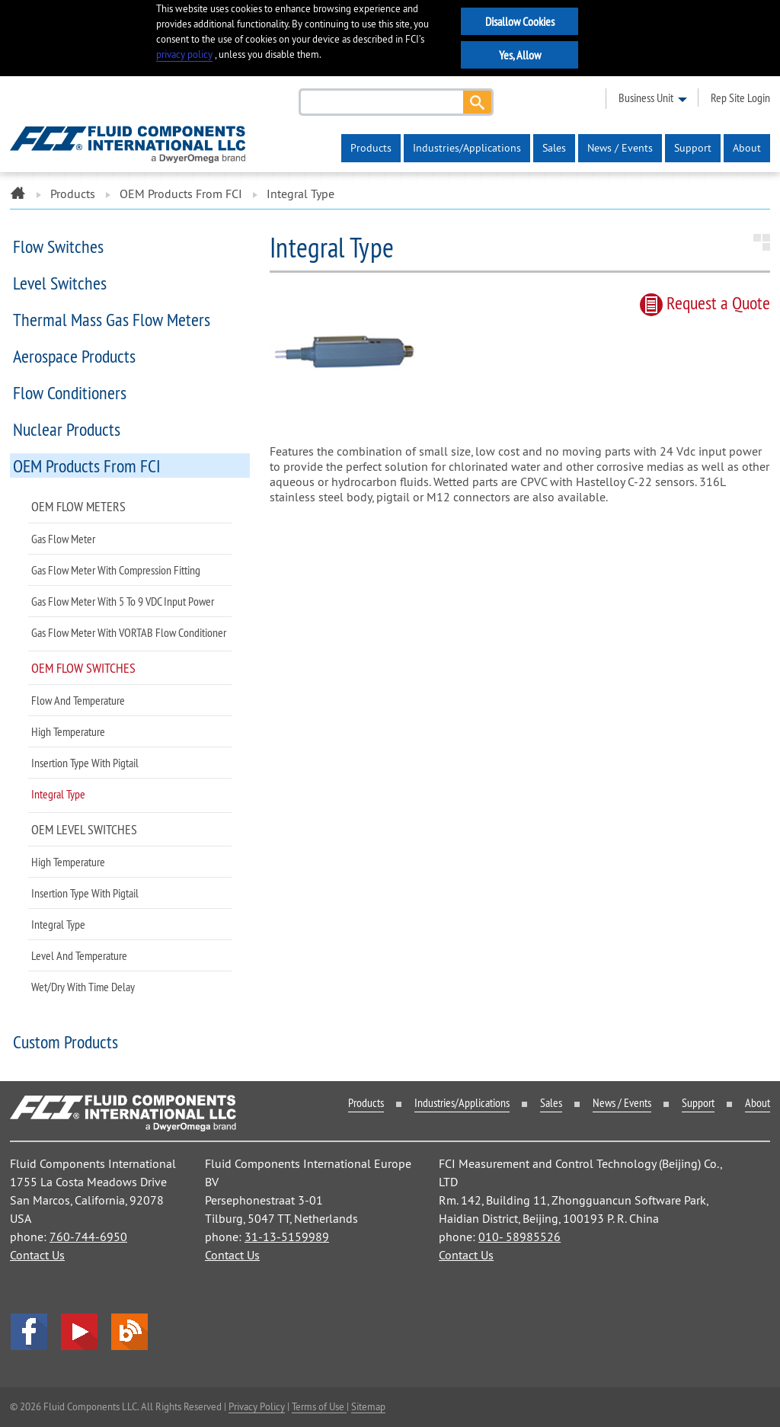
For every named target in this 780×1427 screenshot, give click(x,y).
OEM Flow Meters (78, 506)
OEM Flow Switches (83, 668)
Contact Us (37, 1254)
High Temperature (68, 731)
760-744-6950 (88, 1236)
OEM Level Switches (84, 829)
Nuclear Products (66, 429)
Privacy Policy (257, 1406)
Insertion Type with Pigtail (85, 762)
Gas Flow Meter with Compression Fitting (115, 570)
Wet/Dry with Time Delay (83, 986)
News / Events (620, 148)
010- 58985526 (519, 1236)
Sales (554, 148)
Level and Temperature (79, 955)
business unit (646, 97)
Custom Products (65, 1041)
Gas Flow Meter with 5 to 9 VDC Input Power (122, 601)
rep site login (740, 97)
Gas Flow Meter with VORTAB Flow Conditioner (128, 632)
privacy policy (184, 54)
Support (692, 148)
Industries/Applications (467, 148)
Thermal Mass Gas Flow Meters (111, 319)
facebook (29, 1332)
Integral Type (58, 793)
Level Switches (60, 282)
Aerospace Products (74, 355)
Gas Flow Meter (63, 538)
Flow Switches (58, 246)
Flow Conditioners (69, 392)
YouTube (79, 1332)
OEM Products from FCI (181, 193)
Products (371, 148)
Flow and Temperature (78, 700)
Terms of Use (319, 1406)
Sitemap (368, 1406)
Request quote (705, 302)
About (747, 148)
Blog (129, 1332)
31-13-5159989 (287, 1236)
